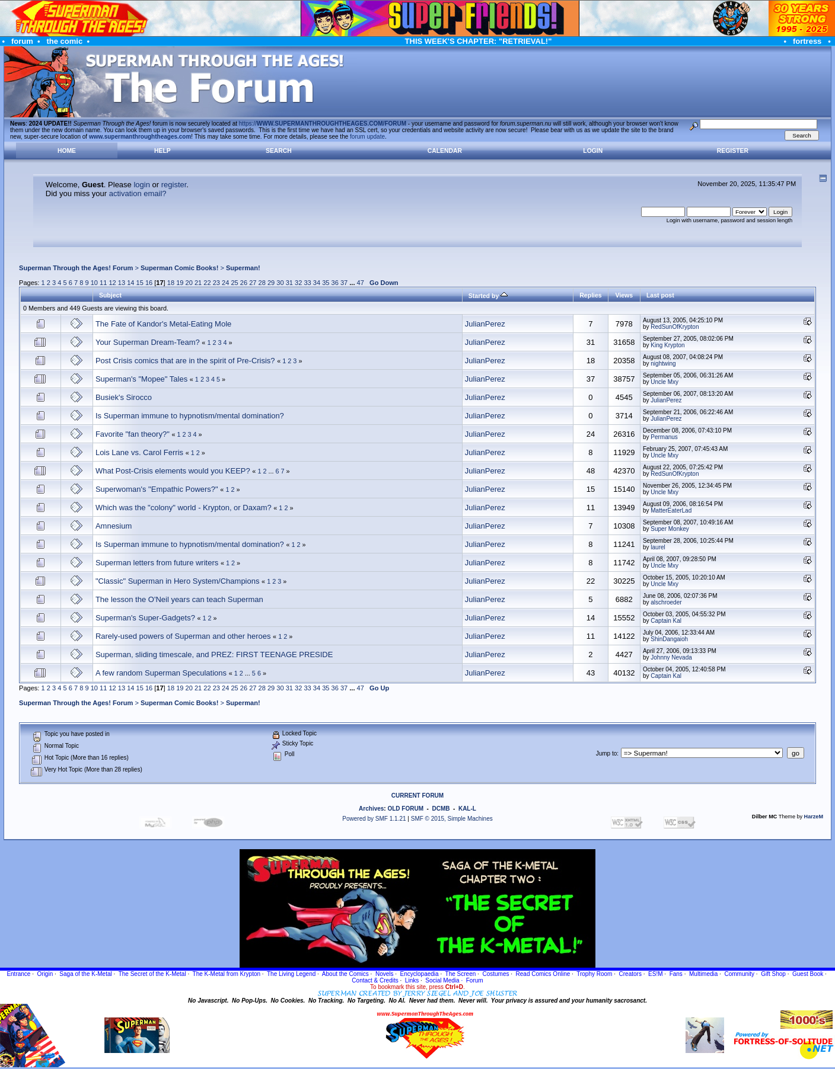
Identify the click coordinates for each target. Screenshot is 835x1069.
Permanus (664, 437)
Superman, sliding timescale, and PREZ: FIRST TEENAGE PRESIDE (214, 654)
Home (67, 151)
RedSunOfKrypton (675, 327)
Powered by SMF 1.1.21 (374, 818)
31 (289, 282)
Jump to (606, 753)
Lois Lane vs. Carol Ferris (139, 452)
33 (307, 282)
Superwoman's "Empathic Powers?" (156, 489)
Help (162, 151)
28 (262, 282)
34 (316, 282)
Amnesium (113, 525)
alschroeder (666, 602)
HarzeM (813, 817)
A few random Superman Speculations (161, 672)
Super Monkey (670, 529)
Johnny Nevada (671, 657)
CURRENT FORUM (417, 795)
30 (279, 282)
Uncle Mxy (664, 382)
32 (298, 282)
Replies (590, 295)
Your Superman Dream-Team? (147, 342)
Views (624, 295)
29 (271, 282)
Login (593, 151)
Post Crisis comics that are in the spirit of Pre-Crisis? (185, 360)
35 (325, 282)
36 (335, 282)
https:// (322, 123)
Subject (110, 295)
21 (198, 282)
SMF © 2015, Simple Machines (452, 818)
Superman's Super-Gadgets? (145, 617)
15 (140, 282)
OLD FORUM (405, 808)
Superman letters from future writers (156, 562)
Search (279, 151)
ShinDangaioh (669, 639)
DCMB (441, 808)
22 (207, 282)
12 (112, 282)
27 (252, 282)
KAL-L (467, 808)
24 (225, 282)
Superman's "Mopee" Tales (141, 379)
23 (216, 282)
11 (103, 282)
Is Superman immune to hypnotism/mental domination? (189, 415)
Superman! (243, 267)
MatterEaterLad (671, 510)
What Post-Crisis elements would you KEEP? (172, 470)
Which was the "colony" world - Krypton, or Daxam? (183, 507)
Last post (660, 295)
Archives (371, 808)
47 (360, 282)
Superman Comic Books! (179, 267)
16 (148, 282)
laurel (658, 547)
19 (179, 282)
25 (234, 282)
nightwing (663, 363)
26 (243, 282)
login (141, 184)
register (174, 184)
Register (732, 151)
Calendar (445, 151)
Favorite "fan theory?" (133, 434)
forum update (367, 136)
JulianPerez (485, 323)
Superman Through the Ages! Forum (76, 267)
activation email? (138, 193)
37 (344, 282)
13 (121, 282)
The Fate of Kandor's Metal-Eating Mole (163, 323)
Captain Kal (666, 620)
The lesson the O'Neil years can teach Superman (179, 599)
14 (130, 282)
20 (189, 282)
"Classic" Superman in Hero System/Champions (177, 581)
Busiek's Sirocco (123, 397)
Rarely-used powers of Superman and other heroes (183, 636)
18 (170, 282)
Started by (488, 295)
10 (94, 282)
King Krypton (667, 345)
